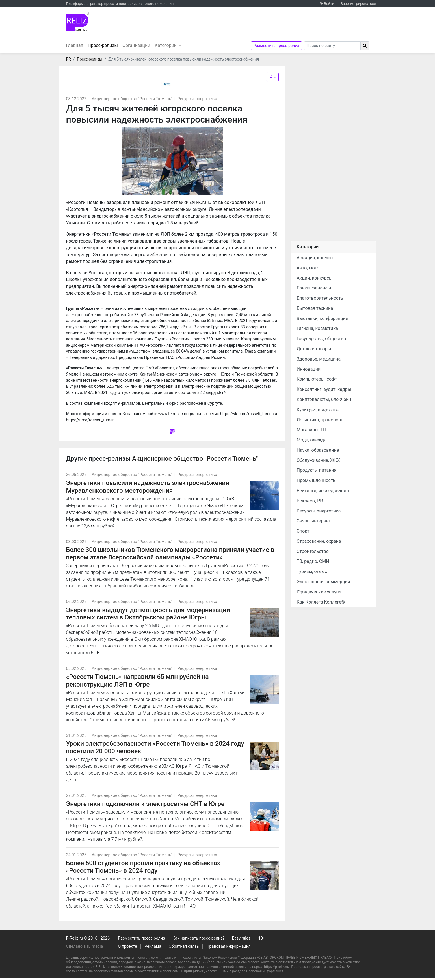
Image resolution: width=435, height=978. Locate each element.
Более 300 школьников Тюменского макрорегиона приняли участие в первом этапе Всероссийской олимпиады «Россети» (170, 553)
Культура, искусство (318, 409)
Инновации (309, 369)
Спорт (303, 531)
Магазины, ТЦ (311, 429)
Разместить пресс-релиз (276, 45)
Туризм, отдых (312, 571)
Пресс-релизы (104, 45)
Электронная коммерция (323, 581)
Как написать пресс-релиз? (198, 938)
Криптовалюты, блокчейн (324, 399)
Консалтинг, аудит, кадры (324, 389)
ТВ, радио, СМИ (313, 561)
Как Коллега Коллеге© (321, 602)
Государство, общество (321, 338)
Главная (74, 45)
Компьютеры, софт (317, 379)
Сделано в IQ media (84, 946)
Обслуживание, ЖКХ (318, 460)
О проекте (127, 946)
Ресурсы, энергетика (197, 98)
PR (68, 59)
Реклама (152, 946)
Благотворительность (320, 298)
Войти (329, 3)
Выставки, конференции (323, 318)
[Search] (332, 45)
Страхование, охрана (319, 541)
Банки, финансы (314, 288)
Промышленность (316, 480)
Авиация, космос (315, 257)
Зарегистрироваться (358, 3)
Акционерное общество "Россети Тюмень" (132, 98)
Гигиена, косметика (317, 328)
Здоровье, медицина (319, 359)
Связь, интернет (314, 521)
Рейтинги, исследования (323, 490)
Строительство (313, 551)
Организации (136, 45)
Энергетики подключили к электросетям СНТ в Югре (145, 803)
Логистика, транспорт (320, 419)
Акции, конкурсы (315, 278)
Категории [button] (166, 45)
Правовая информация (228, 946)
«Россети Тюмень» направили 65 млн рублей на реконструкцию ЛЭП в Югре (137, 680)
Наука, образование (318, 450)
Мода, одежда (311, 440)
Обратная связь (184, 946)
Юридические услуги (319, 592)
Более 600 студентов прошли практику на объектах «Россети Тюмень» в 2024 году (143, 866)
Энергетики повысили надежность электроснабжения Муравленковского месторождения (147, 486)
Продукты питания (317, 470)
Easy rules (241, 938)
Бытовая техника (315, 308)
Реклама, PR (310, 500)
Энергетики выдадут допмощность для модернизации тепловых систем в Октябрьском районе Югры (148, 613)
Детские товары (314, 348)
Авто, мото (308, 268)
